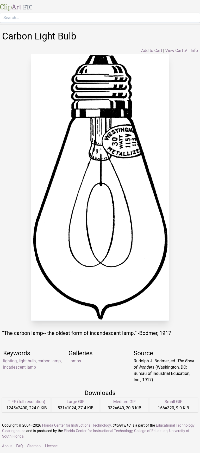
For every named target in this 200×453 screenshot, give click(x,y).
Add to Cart (151, 50)
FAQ (19, 446)
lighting (10, 360)
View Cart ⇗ (176, 50)
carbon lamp (49, 360)
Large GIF (75, 401)
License (51, 446)
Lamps (74, 360)
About (7, 446)
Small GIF (173, 401)
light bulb (27, 360)
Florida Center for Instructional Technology (76, 425)
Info (194, 50)
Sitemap (34, 446)
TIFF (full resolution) (26, 401)
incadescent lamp (19, 367)
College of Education (151, 431)
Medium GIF (124, 401)
